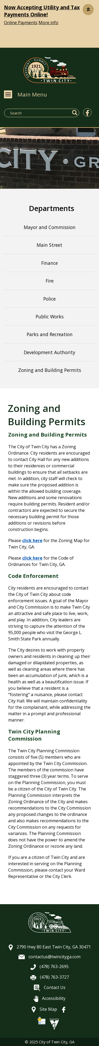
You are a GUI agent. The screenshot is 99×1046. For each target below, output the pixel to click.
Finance (49, 263)
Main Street (49, 245)
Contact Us (49, 987)
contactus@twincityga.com (49, 957)
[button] (88, 9)
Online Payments (20, 22)
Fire (50, 281)
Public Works (50, 316)
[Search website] (32, 113)
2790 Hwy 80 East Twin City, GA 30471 (49, 947)
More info (48, 22)
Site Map (44, 1009)
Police (49, 299)
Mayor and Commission (50, 227)
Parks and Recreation (50, 334)
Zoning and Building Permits (49, 370)
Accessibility (49, 998)
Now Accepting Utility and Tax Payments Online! (42, 11)
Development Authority (49, 352)
